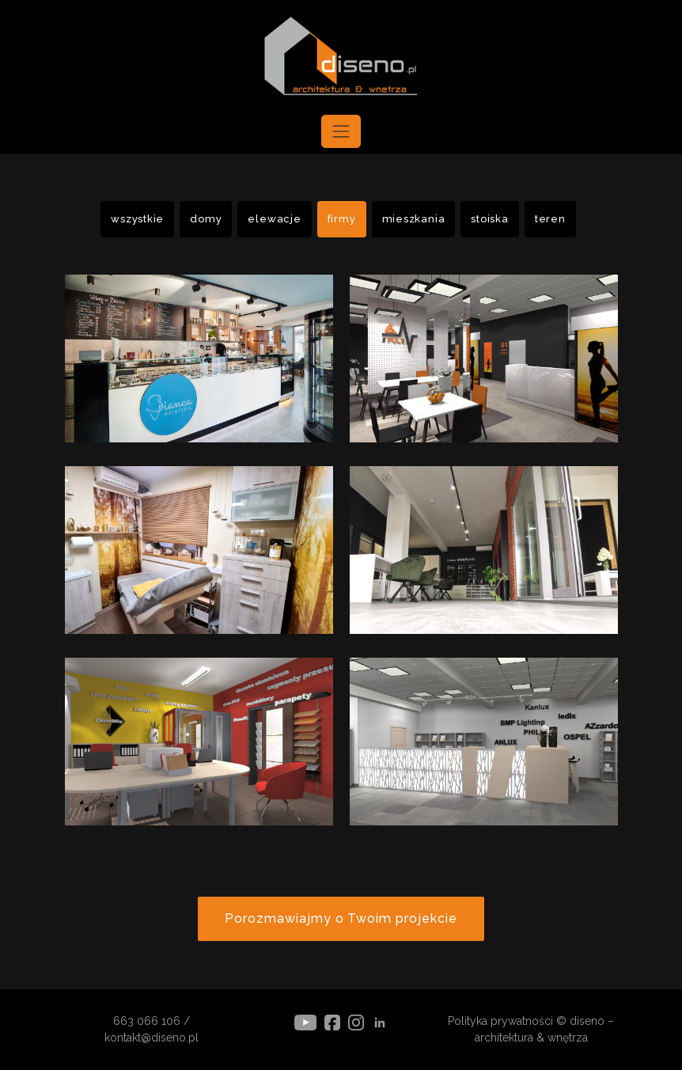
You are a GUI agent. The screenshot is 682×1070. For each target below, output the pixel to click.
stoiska (489, 219)
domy (206, 219)
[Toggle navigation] (340, 131)
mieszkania (413, 219)
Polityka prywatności (500, 1021)
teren (550, 219)
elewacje (274, 219)
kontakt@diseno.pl (151, 1037)
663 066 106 (146, 1021)
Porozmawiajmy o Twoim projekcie (341, 918)
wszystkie (137, 219)
